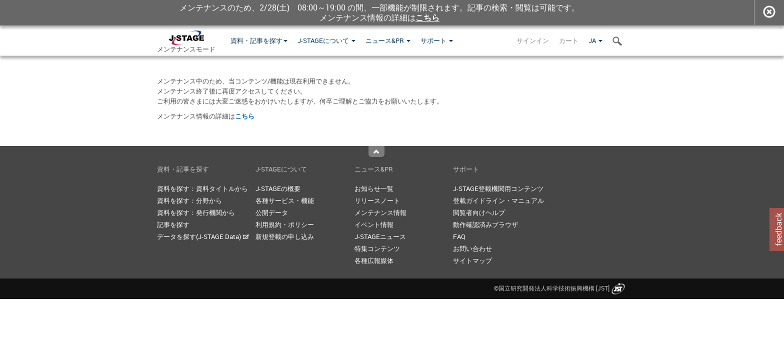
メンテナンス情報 (380, 212)
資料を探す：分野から (189, 200)
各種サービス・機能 (285, 200)
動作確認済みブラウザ (485, 224)
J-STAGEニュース (380, 236)
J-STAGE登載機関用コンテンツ (498, 188)
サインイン (532, 40)
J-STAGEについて (327, 40)
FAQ (459, 236)
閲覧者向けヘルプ (479, 212)
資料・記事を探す (259, 40)
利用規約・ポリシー (285, 224)
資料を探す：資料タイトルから (202, 188)
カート (568, 40)
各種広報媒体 (374, 260)
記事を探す (173, 224)
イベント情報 (374, 224)
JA (595, 40)
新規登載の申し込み (285, 236)
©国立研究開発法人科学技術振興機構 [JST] (560, 288)
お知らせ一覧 (374, 188)
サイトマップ (472, 260)
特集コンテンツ (377, 248)
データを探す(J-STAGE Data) (203, 236)
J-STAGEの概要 (278, 188)
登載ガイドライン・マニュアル (498, 200)
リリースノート (377, 200)
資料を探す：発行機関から (196, 212)
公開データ (272, 212)
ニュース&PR (388, 40)
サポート (436, 40)
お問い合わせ (472, 248)
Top (376, 151)
